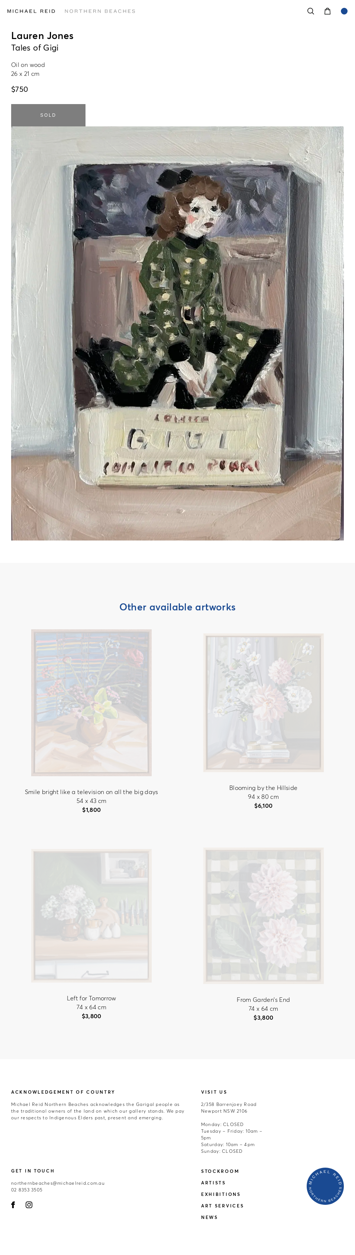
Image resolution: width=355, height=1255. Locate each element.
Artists (213, 1182)
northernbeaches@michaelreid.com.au (58, 1183)
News (209, 1217)
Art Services (222, 1206)
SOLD (48, 115)
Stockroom (220, 1171)
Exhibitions (221, 1194)
